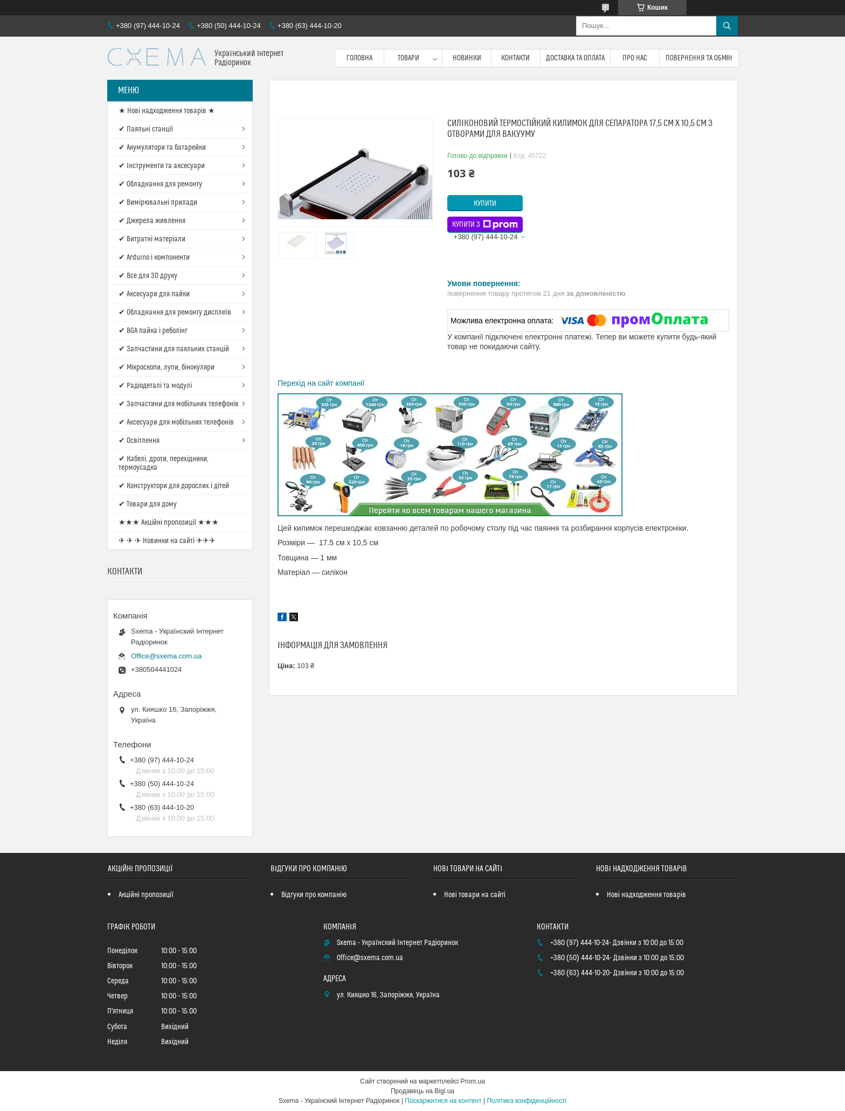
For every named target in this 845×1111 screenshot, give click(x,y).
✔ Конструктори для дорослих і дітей (174, 486)
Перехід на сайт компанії (321, 383)
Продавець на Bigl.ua (422, 1091)
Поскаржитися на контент (443, 1101)
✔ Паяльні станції (146, 129)
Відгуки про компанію (314, 895)
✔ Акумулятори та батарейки (162, 147)
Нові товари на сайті (474, 895)
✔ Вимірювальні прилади (158, 202)
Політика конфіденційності (526, 1101)
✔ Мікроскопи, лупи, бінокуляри (166, 367)
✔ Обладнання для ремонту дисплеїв (175, 312)
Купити (485, 203)
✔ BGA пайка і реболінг (153, 331)
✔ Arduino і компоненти (154, 257)
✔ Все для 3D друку (148, 276)
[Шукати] (727, 26)
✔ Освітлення (139, 440)
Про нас (634, 58)
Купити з (485, 225)
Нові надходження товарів (646, 895)
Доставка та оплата (575, 58)
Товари (408, 58)
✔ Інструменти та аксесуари (162, 166)
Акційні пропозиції (146, 895)
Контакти (515, 58)
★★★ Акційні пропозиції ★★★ (169, 522)
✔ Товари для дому (148, 504)
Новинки (467, 58)
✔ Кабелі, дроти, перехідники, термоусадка (164, 463)
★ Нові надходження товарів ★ (167, 111)
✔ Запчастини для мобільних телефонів (179, 404)
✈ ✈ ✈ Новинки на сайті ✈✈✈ (167, 541)
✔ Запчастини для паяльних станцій (174, 349)
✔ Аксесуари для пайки (154, 294)
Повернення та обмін (699, 58)
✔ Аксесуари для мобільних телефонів (176, 422)
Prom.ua (473, 1081)
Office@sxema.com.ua (166, 656)
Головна (359, 58)
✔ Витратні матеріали (152, 239)
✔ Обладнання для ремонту (160, 184)
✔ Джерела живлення (152, 221)
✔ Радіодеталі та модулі (155, 385)
